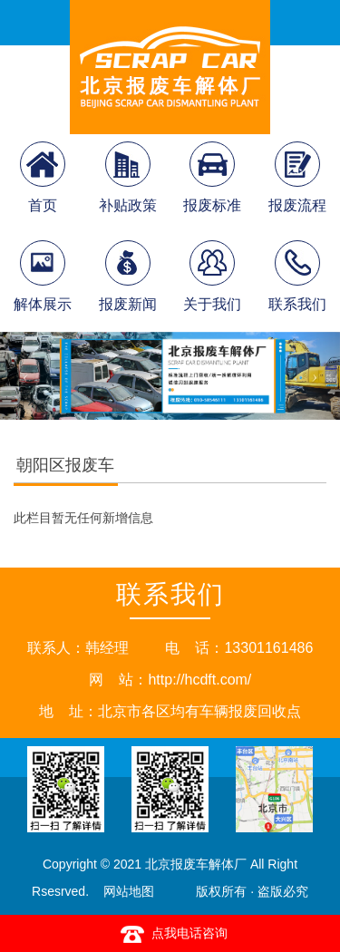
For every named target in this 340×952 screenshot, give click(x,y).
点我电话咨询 (170, 934)
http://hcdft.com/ (199, 679)
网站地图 (128, 891)
